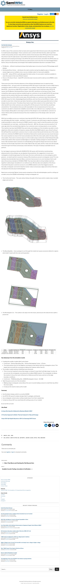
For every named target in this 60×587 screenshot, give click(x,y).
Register (40, 14)
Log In (46, 14)
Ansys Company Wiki (5, 479)
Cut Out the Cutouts (6, 45)
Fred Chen (7, 533)
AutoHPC (22, 437)
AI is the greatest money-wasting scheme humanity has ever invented (16, 513)
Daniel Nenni (7, 516)
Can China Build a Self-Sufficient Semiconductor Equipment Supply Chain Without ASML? (21, 525)
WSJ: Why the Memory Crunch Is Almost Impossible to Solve (14, 519)
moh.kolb (6, 545)
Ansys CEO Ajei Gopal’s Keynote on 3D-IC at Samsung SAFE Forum (18, 418)
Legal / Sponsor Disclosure (26, 583)
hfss (35, 437)
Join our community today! (30, 19)
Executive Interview (5, 481)
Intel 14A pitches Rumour (6, 508)
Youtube (3, 494)
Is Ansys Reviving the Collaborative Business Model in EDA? (16, 411)
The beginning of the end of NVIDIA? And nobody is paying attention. (16, 558)
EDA (11, 47)
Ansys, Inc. (8, 47)
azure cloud (29, 437)
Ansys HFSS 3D (14, 437)
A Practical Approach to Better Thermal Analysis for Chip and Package (19, 414)
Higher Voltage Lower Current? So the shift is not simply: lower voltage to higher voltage (20, 542)
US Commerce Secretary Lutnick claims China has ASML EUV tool (16, 531)
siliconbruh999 (8, 510)
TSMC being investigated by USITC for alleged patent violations (15, 536)
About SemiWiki (36, 583)
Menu (30, 9)
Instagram (3, 500)
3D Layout (7, 437)
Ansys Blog (3, 484)
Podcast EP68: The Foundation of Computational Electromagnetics (16, 490)
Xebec (7, 515)
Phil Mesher (41, 437)
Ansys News (3, 482)
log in (13, 452)
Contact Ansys (4, 485)
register (8, 452)
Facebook (3, 496)
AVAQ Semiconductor (9, 527)
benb (6, 522)
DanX (7, 543)
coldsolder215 (9, 538)
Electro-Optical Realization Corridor (9, 552)
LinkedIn (3, 499)
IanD (7, 509)
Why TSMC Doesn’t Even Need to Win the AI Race (12, 548)
